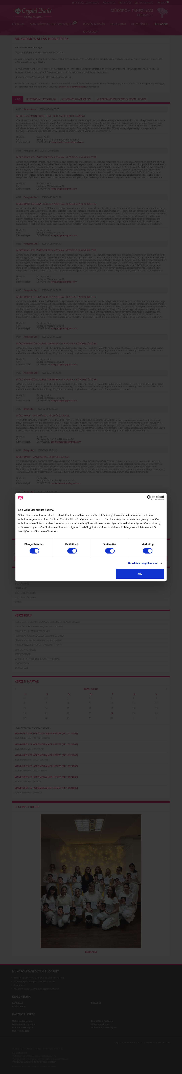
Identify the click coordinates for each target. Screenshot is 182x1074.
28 (46, 718)
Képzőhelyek (21, 996)
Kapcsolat (91, 31)
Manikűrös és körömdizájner (53, 23)
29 (24, 698)
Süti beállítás (164, 1042)
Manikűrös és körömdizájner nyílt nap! (37, 658)
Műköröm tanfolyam (132, 10)
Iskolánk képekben (25, 597)
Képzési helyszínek (25, 592)
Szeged (43, 770)
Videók (18, 602)
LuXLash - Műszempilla (23, 1024)
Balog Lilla (28, 408)
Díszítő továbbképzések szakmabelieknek (38, 640)
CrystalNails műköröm (102, 1021)
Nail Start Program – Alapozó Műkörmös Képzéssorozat (47, 621)
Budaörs (38, 792)
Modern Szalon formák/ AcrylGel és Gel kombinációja (39, 977)
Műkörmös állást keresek (76, 99)
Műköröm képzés (20, 1030)
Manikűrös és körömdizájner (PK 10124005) (39, 626)
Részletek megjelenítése (143, 563)
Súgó (116, 1042)
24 (112, 713)
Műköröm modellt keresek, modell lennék (121, 99)
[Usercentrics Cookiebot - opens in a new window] (149, 497)
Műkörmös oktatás (100, 1024)
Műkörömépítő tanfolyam (104, 1027)
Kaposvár (17, 1003)
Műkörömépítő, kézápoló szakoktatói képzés (34, 981)
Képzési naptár (94, 24)
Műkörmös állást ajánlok (41, 99)
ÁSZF (140, 1042)
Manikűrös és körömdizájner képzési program (34, 1061)
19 (156, 708)
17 (112, 708)
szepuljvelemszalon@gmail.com (68, 142)
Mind (17, 99)
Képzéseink (23, 615)
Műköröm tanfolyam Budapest (35, 971)
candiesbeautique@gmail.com (66, 441)
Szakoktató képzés (25, 649)
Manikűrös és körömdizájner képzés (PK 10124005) (46, 733)
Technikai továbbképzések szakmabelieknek (39, 635)
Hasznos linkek (23, 1014)
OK (140, 573)
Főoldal (18, 24)
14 (46, 708)
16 (90, 708)
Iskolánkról (22, 583)
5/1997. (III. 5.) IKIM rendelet (73, 86)
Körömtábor (22, 663)
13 (24, 708)
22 (68, 713)
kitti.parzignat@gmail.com (64, 188)
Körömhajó (21, 668)
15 (68, 708)
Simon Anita (30, 109)
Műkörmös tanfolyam (23, 1027)
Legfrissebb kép (27, 807)
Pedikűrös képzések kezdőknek (32, 631)
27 (24, 718)
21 (46, 713)
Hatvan (37, 781)
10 (112, 703)
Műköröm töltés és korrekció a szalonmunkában (36, 988)
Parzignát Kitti (30, 197)
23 (90, 713)
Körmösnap (19, 985)
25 (133, 713)
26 (156, 713)
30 (46, 698)
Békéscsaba (44, 738)
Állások (161, 24)
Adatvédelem (128, 1042)
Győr (41, 748)
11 (133, 703)
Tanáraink (118, 24)
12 (156, 703)
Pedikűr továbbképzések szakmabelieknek (38, 645)
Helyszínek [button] (140, 24)
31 (112, 718)
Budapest (145, 15)
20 (24, 713)
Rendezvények (23, 654)
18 (133, 708)
